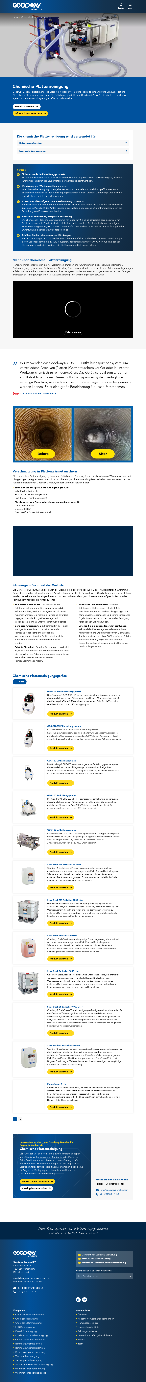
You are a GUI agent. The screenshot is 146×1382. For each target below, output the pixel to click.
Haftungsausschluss (88, 1323)
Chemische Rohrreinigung (28, 1323)
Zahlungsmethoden (88, 1331)
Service (81, 1339)
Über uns (82, 1314)
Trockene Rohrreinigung (27, 1356)
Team (80, 1343)
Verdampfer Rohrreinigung (28, 1360)
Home (15, 17)
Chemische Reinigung (26, 1318)
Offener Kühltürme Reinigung (30, 1339)
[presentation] (97, 1286)
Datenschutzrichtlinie (88, 1327)
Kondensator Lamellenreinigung (31, 1335)
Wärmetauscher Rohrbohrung (30, 1368)
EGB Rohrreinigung (25, 1327)
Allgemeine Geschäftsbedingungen (96, 1318)
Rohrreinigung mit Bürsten (28, 1343)
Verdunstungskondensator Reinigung (34, 1364)
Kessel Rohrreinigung (26, 1331)
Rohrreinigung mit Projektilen (30, 1347)
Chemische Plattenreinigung (34, 17)
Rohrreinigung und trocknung (30, 1352)
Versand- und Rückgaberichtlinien (95, 1335)
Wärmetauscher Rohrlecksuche (30, 1372)
